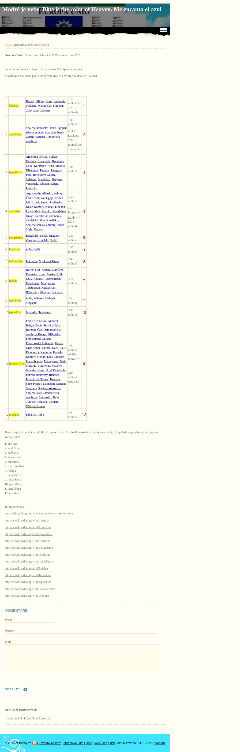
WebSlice (100, 743)
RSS (89, 743)
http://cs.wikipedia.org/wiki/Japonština (28, 582)
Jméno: (9, 620)
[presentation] (125, 685)
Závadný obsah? (50, 743)
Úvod (8, 44)
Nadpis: (9, 631)
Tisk (112, 743)
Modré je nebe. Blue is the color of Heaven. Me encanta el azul (81, 9)
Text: (8, 642)
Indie (54, 240)
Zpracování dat (73, 743)
